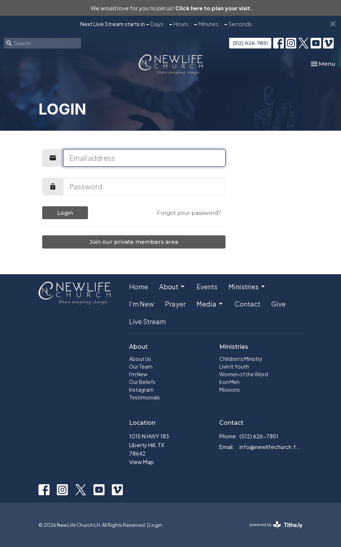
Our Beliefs (142, 381)
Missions (229, 389)
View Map (141, 461)
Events (207, 286)
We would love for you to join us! (171, 7)
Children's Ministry (241, 358)
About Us (140, 358)
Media (210, 304)
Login (65, 212)
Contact (247, 304)
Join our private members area (133, 241)
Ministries (247, 286)
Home (138, 286)
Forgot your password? (189, 212)
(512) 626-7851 (250, 43)
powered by (275, 525)
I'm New (141, 304)
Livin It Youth (234, 366)
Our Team (141, 366)
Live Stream (147, 321)
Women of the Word (243, 374)
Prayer (175, 304)
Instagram (141, 389)
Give (278, 304)
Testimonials (144, 397)
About (172, 286)
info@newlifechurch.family (270, 446)
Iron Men (229, 381)
